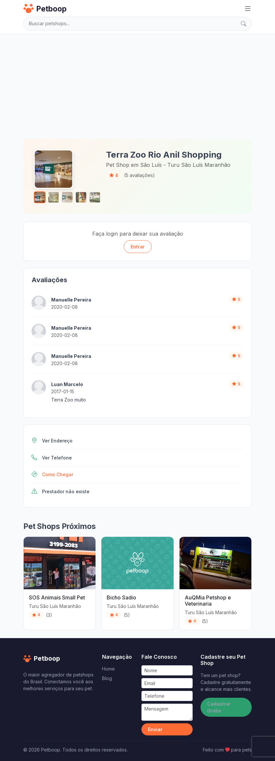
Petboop (45, 8)
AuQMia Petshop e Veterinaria (208, 600)
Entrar (138, 246)
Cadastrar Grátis (219, 707)
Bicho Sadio (121, 597)
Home (108, 669)
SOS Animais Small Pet (57, 597)
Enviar (155, 729)
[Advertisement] (137, 85)
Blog (107, 678)
